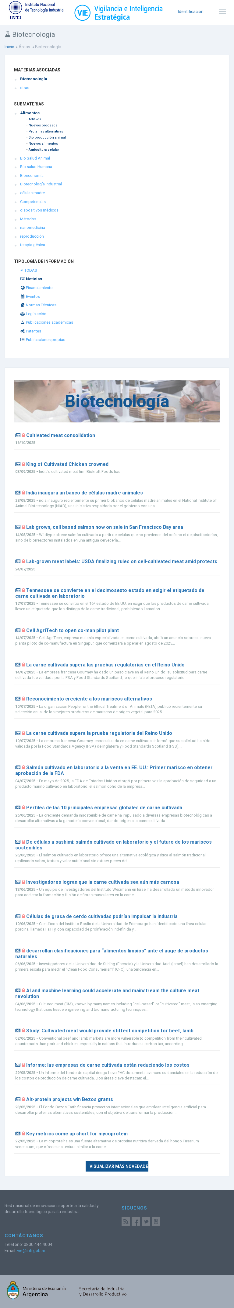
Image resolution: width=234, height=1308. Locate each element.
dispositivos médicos (39, 210)
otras (24, 87)
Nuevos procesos (43, 125)
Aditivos (35, 119)
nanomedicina (32, 227)
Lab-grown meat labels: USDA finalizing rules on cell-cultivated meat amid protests (121, 561)
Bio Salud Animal (35, 158)
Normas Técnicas (38, 305)
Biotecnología (33, 79)
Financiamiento (36, 287)
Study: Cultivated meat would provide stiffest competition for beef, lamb (109, 1031)
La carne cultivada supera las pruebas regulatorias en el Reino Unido (105, 665)
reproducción (32, 236)
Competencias (33, 201)
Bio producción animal (47, 137)
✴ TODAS (28, 270)
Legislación (33, 314)
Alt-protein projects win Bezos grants (69, 1099)
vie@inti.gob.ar (31, 1250)
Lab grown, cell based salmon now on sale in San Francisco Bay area (104, 527)
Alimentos (30, 113)
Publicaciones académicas (46, 322)
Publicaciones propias (42, 339)
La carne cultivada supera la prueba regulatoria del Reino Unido (99, 733)
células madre (32, 193)
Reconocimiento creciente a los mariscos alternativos (89, 699)
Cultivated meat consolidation (60, 435)
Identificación (191, 11)
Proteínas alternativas (46, 131)
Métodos (28, 219)
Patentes (30, 331)
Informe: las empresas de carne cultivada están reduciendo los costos (108, 1065)
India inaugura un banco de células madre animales (84, 493)
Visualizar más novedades (119, 1166)
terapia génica (32, 245)
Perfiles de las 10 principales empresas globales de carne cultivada (104, 808)
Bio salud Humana (36, 166)
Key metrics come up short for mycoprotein (77, 1134)
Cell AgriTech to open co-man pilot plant (72, 630)
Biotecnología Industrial (41, 184)
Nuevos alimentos (43, 144)
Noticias (31, 279)
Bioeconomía (32, 175)
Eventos (30, 296)
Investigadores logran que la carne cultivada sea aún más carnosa (102, 882)
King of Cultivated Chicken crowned (67, 464)
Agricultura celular (44, 150)
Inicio (9, 46)
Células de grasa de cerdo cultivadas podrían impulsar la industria (102, 916)
